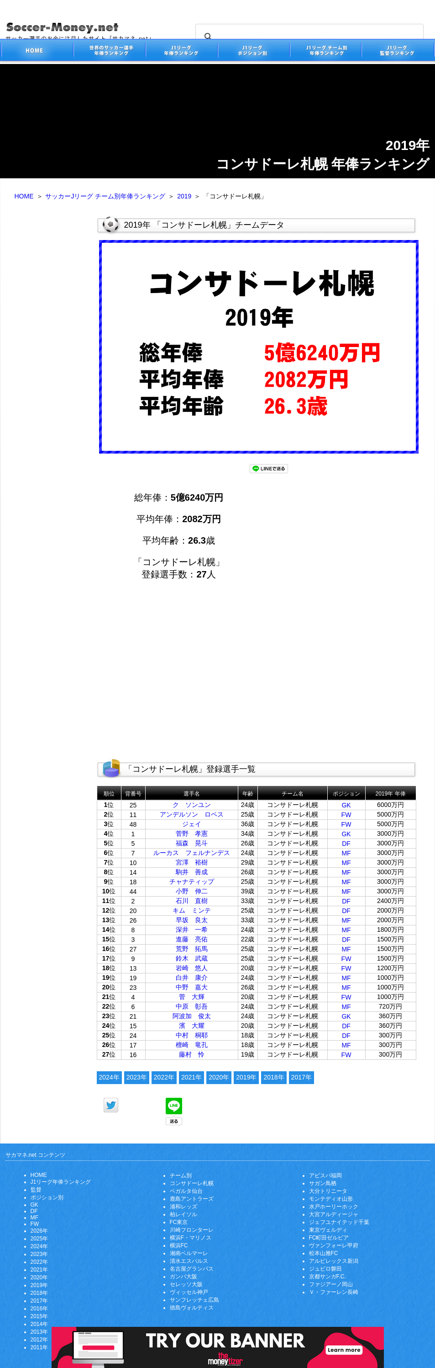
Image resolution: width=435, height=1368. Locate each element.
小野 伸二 (192, 891)
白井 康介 (192, 977)
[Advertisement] (48, 356)
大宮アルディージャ (333, 1214)
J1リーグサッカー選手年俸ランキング (181, 51)
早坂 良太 (192, 920)
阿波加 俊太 (192, 1016)
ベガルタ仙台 (186, 1191)
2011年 (39, 1347)
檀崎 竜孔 (192, 1044)
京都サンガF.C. (327, 1276)
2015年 (39, 1316)
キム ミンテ (192, 910)
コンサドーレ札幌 (192, 1183)
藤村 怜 (191, 1054)
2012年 (39, 1339)
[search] (308, 37)
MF (346, 853)
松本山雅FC (323, 1253)
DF (346, 843)
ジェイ (191, 824)
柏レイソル (183, 1214)
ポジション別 (47, 1197)
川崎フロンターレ (192, 1230)
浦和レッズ (183, 1206)
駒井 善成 (192, 872)
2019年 (246, 1077)
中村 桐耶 (192, 1035)
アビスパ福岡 (325, 1175)
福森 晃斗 (192, 843)
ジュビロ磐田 (325, 1269)
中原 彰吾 (192, 1006)
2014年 (39, 1324)
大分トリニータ (328, 1191)
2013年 (39, 1332)
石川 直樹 (192, 900)
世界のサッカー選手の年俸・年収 (109, 51)
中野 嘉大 (192, 987)
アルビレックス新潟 (333, 1261)
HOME (24, 196)
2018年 (273, 1077)
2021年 (191, 1077)
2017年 (301, 1077)
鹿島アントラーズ (192, 1199)
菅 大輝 (191, 996)
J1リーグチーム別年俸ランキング (325, 51)
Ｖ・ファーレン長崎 (333, 1292)
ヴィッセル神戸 (189, 1292)
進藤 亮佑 (192, 939)
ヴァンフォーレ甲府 (333, 1245)
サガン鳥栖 (322, 1183)
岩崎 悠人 (192, 968)
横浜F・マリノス (190, 1237)
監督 (36, 1189)
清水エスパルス (189, 1261)
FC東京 (179, 1222)
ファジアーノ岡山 (331, 1284)
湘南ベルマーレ (189, 1253)
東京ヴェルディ (328, 1230)
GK (346, 805)
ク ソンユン (192, 804)
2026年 (39, 1231)
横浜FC (179, 1245)
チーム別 (181, 1175)
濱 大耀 (191, 1025)
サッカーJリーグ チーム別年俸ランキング (105, 196)
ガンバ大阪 (183, 1276)
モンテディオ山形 (331, 1199)
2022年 (164, 1077)
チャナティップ (191, 881)
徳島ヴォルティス (192, 1307)
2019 (184, 196)
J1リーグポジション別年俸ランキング (253, 51)
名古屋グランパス (192, 1269)
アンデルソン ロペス (192, 814)
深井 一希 (192, 929)
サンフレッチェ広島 (194, 1300)
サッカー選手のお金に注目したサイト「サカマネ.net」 (37, 51)
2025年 (39, 1238)
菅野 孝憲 (192, 833)
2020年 (219, 1077)
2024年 (109, 1077)
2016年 (39, 1308)
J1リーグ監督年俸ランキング (398, 51)
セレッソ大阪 (186, 1284)
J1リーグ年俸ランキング (61, 1182)
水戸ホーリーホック (333, 1206)
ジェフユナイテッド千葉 (339, 1222)
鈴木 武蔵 (192, 958)
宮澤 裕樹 (192, 862)
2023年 (136, 1077)
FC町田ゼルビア (329, 1237)
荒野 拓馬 (192, 948)
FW (346, 814)
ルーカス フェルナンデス (191, 852)
